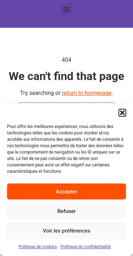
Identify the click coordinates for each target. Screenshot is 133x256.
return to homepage (87, 93)
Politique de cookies (38, 246)
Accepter (66, 191)
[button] (122, 112)
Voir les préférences (66, 231)
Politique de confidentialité (85, 246)
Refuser (66, 211)
